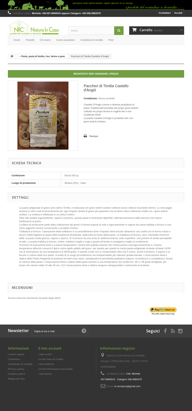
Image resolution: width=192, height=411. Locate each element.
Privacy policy (16, 369)
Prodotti (30, 40)
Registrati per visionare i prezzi (96, 73)
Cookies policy (16, 373)
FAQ (111, 40)
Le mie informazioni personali (55, 369)
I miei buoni (45, 373)
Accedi (178, 12)
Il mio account (50, 348)
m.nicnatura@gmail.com (127, 386)
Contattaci (165, 12)
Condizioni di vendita (91, 40)
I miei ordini (45, 354)
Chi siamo (45, 40)
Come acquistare (65, 40)
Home (17, 40)
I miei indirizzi (46, 364)
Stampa (93, 136)
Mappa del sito (16, 378)
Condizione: (91, 98)
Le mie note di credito (50, 359)
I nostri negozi (16, 354)
